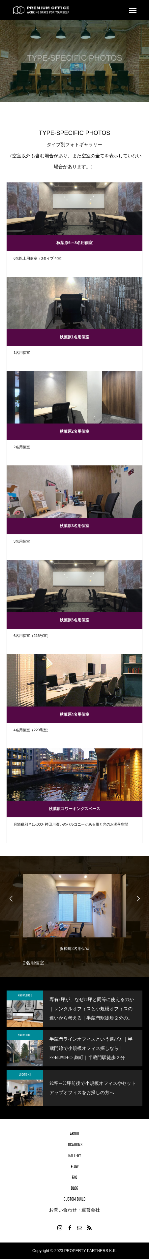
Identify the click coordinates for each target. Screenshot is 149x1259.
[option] (74, 918)
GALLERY (74, 1155)
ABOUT (74, 1133)
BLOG (74, 1188)
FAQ (74, 1177)
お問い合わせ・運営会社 (74, 1209)
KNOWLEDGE (25, 995)
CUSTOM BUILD (74, 1199)
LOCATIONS (25, 1074)
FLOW (74, 1166)
